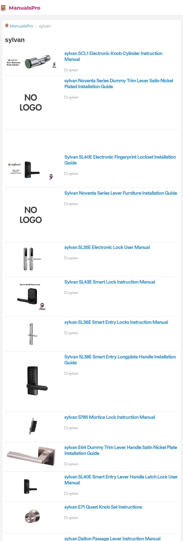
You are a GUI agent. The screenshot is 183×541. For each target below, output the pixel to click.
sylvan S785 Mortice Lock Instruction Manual (109, 417)
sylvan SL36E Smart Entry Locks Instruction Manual (116, 322)
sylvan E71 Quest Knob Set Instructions (103, 507)
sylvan (73, 70)
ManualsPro (21, 26)
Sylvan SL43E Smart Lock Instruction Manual (109, 282)
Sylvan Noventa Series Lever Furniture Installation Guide (120, 193)
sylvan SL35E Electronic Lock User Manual (107, 247)
